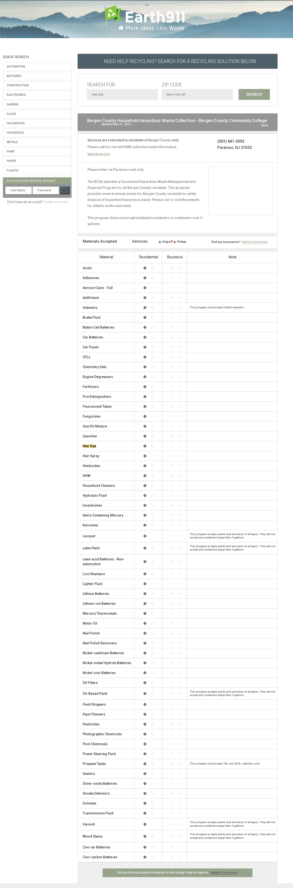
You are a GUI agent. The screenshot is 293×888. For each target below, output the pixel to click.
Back (264, 125)
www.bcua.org (98, 154)
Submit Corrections (255, 242)
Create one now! (55, 202)
